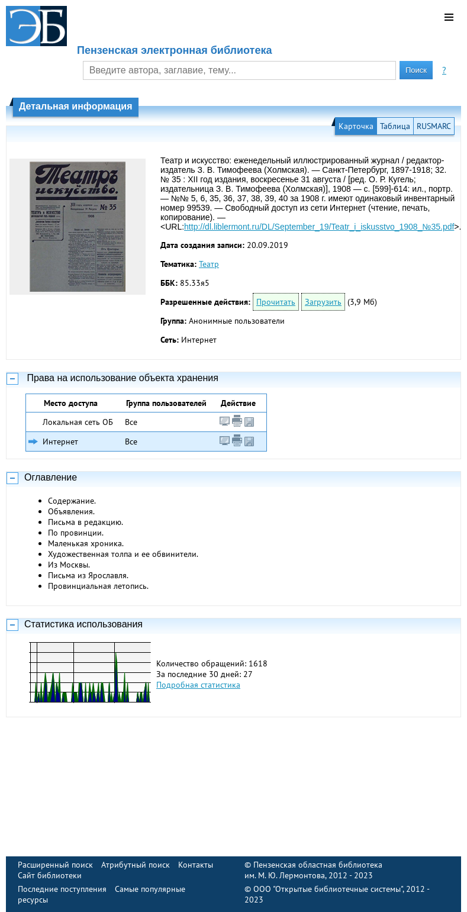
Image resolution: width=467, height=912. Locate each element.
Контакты (195, 864)
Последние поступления (62, 889)
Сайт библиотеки (50, 875)
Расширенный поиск (55, 864)
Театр (209, 264)
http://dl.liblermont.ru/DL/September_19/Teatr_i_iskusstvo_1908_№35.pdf (319, 226)
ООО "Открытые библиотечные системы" (327, 889)
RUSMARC (434, 126)
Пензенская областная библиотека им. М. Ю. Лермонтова (313, 870)
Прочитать (275, 302)
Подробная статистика (198, 684)
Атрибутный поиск (135, 864)
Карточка (356, 126)
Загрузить (323, 302)
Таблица (395, 126)
